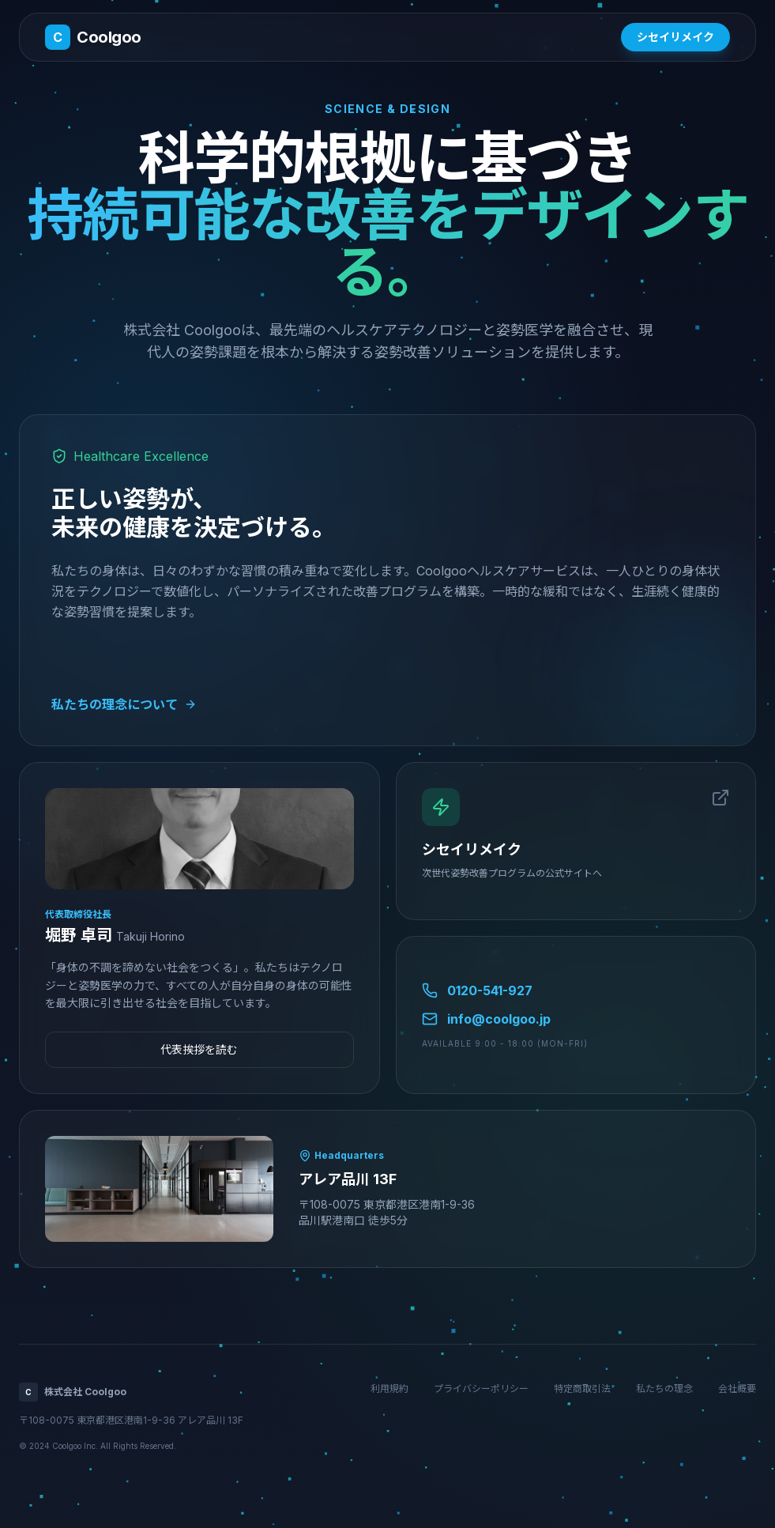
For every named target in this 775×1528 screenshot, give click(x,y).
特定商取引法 (582, 1388)
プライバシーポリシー (481, 1388)
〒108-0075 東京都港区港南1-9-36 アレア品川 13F (131, 1420)
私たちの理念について (124, 704)
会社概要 (737, 1388)
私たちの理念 (664, 1388)
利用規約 (389, 1388)
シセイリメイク (675, 36)
